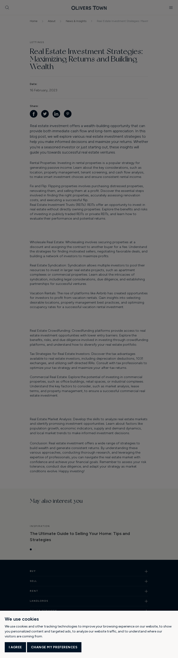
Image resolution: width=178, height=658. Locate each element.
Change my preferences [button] (54, 647)
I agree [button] (15, 647)
